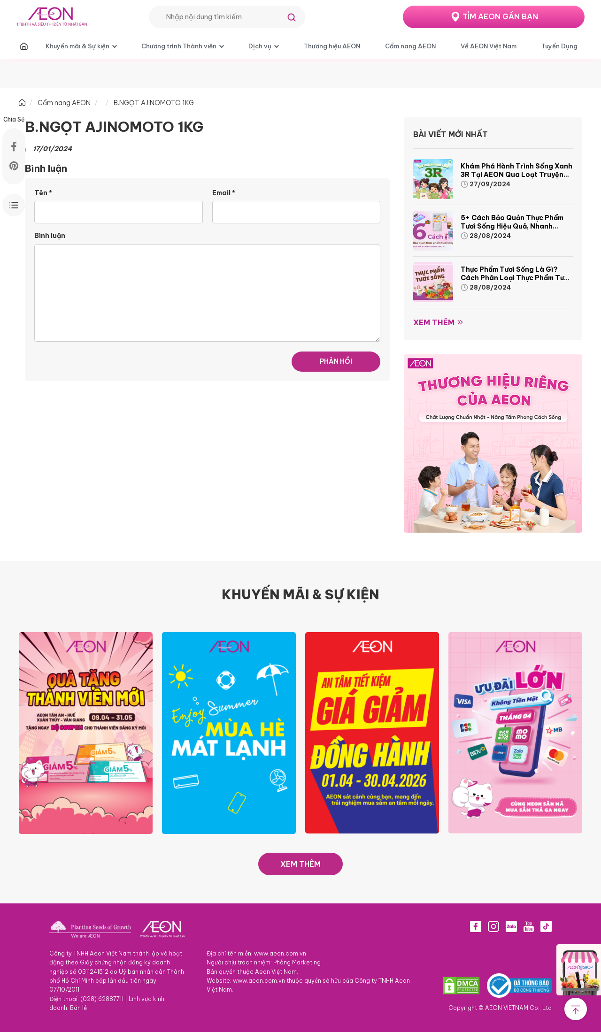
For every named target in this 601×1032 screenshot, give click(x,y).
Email (223, 193)
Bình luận (49, 235)
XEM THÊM (300, 864)
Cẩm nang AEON (410, 46)
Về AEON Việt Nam (488, 46)
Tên (43, 193)
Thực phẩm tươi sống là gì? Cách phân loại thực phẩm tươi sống (515, 277)
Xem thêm (434, 322)
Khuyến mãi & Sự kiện (77, 46)
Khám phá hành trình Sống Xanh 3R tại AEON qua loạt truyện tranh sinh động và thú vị (516, 174)
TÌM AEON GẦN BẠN (500, 16)
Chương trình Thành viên (178, 46)
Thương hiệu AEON (332, 46)
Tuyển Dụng (559, 46)
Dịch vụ (259, 46)
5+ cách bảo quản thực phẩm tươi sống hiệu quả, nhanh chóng (512, 226)
